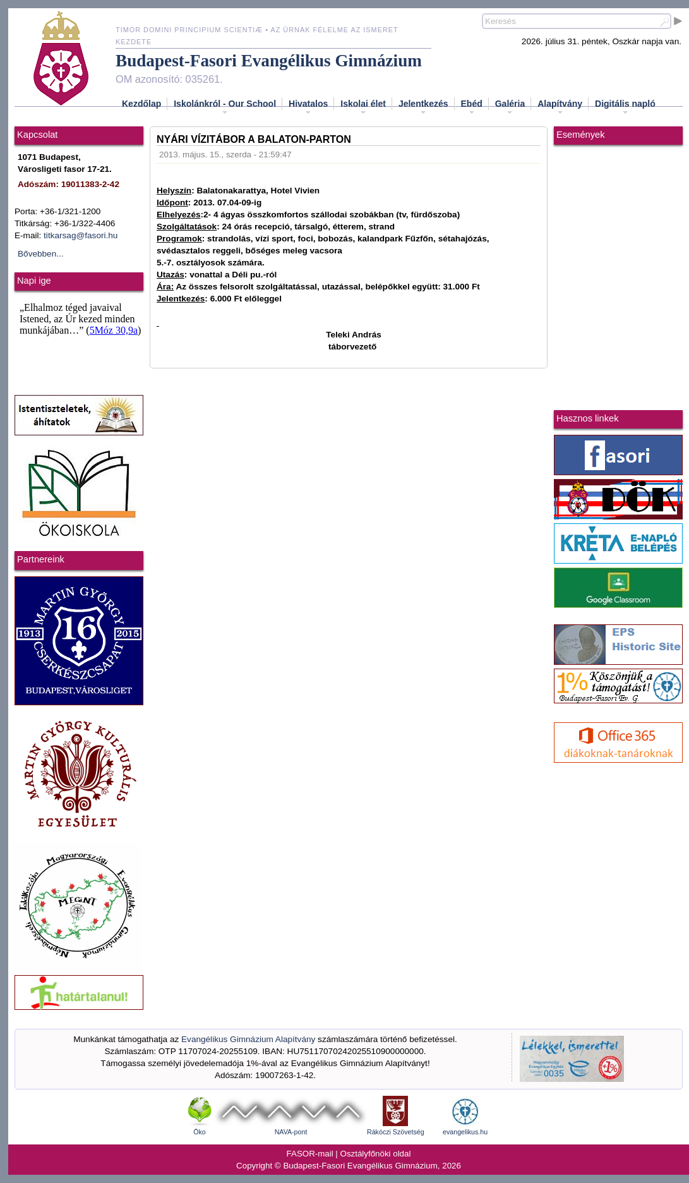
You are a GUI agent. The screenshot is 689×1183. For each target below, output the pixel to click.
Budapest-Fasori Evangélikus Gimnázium (269, 60)
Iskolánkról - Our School (225, 107)
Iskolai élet (363, 107)
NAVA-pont (291, 1132)
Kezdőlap (141, 104)
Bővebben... (41, 253)
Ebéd (471, 107)
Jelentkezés (423, 107)
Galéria (510, 107)
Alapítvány (559, 107)
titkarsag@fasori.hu (80, 235)
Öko (199, 1132)
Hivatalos (308, 107)
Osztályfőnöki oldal (375, 1153)
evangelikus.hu (465, 1132)
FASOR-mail (310, 1153)
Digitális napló (625, 107)
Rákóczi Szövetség (395, 1132)
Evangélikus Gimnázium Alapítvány (248, 1039)
